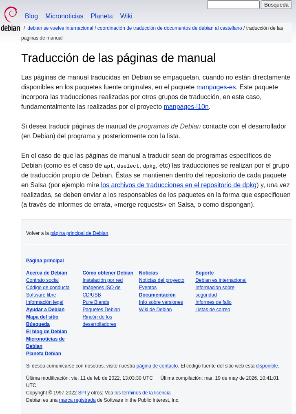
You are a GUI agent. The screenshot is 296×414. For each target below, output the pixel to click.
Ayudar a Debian (45, 309)
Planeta (102, 16)
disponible (267, 366)
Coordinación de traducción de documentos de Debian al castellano (169, 28)
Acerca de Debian (46, 273)
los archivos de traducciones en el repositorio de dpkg (179, 185)
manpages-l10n (186, 106)
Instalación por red (102, 280)
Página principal (45, 260)
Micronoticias (64, 16)
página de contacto (157, 366)
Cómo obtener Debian (107, 273)
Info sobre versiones (161, 302)
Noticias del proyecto (161, 280)
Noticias (148, 273)
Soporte (204, 273)
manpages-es (216, 87)
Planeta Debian (43, 353)
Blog (31, 16)
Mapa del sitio (42, 317)
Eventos (148, 287)
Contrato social (42, 280)
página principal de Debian (79, 233)
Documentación (157, 295)
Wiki (126, 16)
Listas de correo (212, 309)
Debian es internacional (220, 280)
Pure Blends (95, 302)
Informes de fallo (213, 302)
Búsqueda (38, 324)
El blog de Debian (46, 331)
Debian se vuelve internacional (60, 28)
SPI (82, 393)
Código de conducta (48, 287)
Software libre (41, 295)
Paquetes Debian (101, 309)
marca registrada (77, 400)
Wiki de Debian (155, 309)
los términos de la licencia (142, 393)
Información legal (44, 302)
